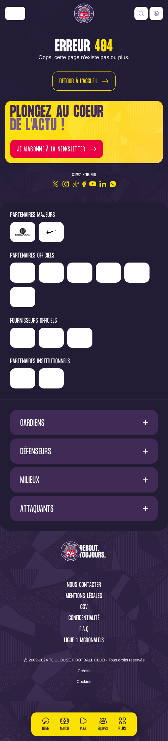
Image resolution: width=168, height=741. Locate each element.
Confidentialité (84, 638)
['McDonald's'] (102, 358)
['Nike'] (15, 13)
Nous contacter (84, 605)
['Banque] (48, 355)
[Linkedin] (102, 184)
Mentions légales (84, 616)
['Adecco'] (123, 292)
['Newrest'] (41, 270)
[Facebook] (84, 184)
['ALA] (22, 317)
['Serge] (44, 290)
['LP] (22, 232)
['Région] (48, 396)
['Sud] (95, 292)
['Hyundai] (112, 270)
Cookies (84, 701)
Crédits (84, 690)
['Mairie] (103, 398)
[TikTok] (75, 184)
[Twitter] (55, 184)
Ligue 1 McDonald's (84, 660)
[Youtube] (92, 184)
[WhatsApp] (113, 184)
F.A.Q (83, 649)
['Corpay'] (130, 358)
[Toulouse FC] (84, 13)
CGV (84, 627)
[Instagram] (65, 184)
